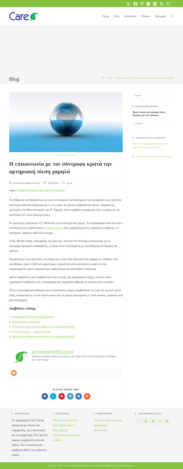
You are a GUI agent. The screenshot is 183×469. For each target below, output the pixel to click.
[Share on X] (53, 396)
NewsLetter (101, 430)
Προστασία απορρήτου (66, 435)
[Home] (103, 78)
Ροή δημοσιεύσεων (64, 425)
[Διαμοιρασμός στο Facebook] (45, 396)
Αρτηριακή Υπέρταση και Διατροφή (33, 316)
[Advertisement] (91, 51)
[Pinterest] (160, 421)
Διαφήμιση (100, 425)
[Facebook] (146, 421)
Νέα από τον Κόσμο (52, 190)
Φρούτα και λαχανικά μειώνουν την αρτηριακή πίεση (43, 336)
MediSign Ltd (75, 465)
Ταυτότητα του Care (65, 420)
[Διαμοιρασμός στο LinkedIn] (70, 396)
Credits (57, 440)
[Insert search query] (153, 95)
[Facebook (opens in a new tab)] (135, 4)
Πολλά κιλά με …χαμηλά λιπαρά (31, 331)
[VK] (167, 421)
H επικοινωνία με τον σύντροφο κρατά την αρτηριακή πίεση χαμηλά (145, 78)
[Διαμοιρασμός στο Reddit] (87, 396)
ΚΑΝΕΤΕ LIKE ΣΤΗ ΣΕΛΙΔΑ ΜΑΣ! (153, 156)
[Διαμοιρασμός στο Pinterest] (61, 396)
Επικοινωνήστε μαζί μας (108, 420)
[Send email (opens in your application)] (167, 4)
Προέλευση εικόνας (66, 155)
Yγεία (69, 183)
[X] (139, 421)
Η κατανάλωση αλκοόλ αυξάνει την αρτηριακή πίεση (43, 326)
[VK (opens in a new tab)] (148, 4)
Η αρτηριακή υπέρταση (26, 321)
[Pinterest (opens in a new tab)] (142, 4)
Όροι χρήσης (60, 430)
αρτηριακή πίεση (28, 190)
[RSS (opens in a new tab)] (161, 4)
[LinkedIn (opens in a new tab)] (155, 4)
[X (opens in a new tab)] (128, 4)
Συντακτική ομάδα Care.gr (26, 183)
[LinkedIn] (153, 421)
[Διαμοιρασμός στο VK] (78, 396)
